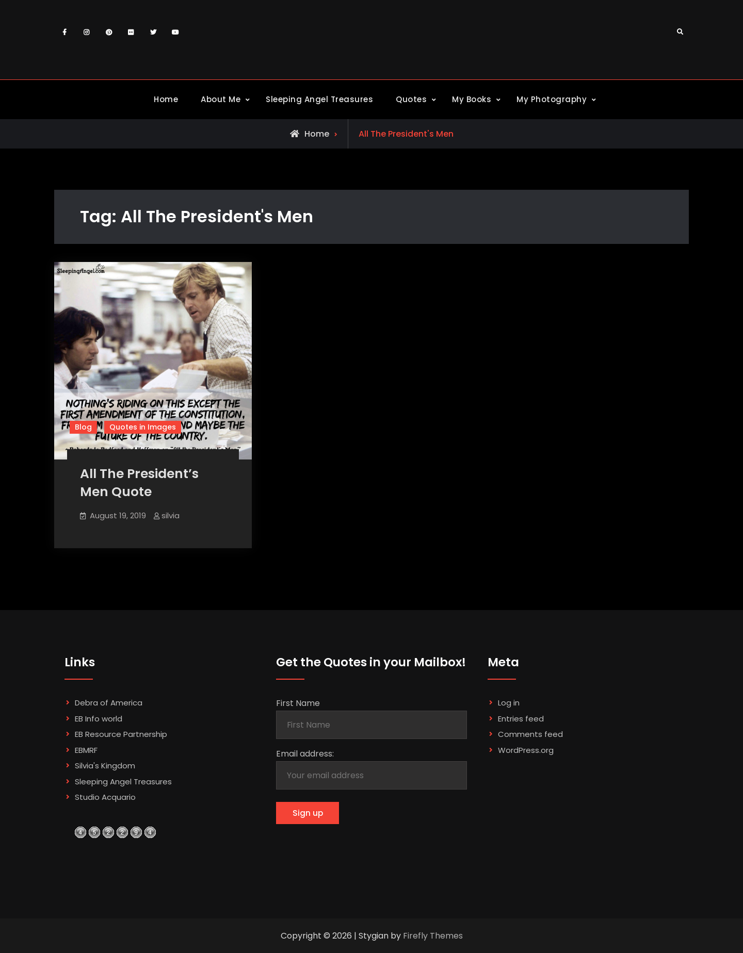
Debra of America (108, 703)
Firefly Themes (433, 936)
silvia (170, 515)
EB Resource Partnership (121, 734)
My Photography (551, 99)
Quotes (411, 99)
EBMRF (86, 750)
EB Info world (98, 718)
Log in (509, 703)
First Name (298, 704)
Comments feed (530, 734)
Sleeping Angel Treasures (319, 99)
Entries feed (521, 718)
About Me (220, 99)
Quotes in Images (142, 427)
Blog (83, 427)
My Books (471, 99)
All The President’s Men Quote (139, 483)
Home (166, 99)
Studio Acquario (105, 797)
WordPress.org (526, 750)
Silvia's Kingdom (105, 766)
